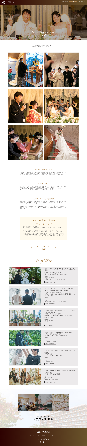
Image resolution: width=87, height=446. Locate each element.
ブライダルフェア (73, 1)
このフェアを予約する (49, 282)
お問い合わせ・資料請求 (65, 1)
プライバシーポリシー (42, 439)
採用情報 (47, 439)
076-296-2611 (81, 1)
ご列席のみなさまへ (50, 434)
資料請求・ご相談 (36, 434)
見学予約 (62, 1)
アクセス (56, 434)
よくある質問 (43, 434)
